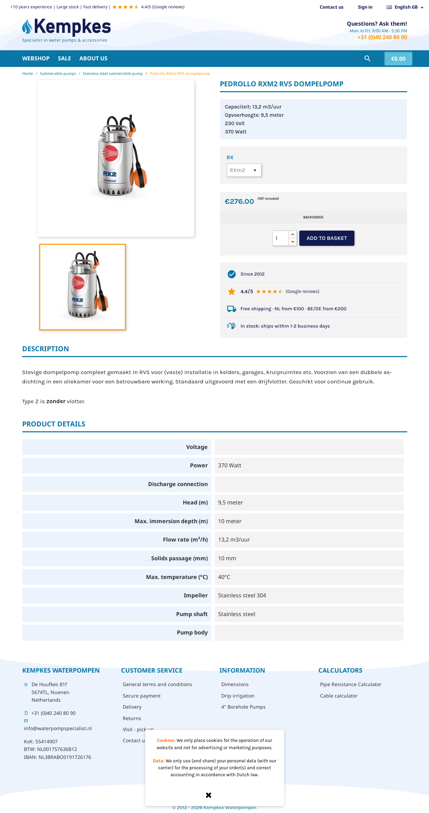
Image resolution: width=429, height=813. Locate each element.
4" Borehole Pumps (243, 706)
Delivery (132, 706)
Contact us (332, 7)
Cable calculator (339, 695)
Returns (132, 718)
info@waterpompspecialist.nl (58, 728)
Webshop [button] (36, 58)
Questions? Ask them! (377, 23)
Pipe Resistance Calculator (350, 684)
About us (93, 58)
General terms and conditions (157, 684)
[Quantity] (280, 238)
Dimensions (235, 684)
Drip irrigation (238, 695)
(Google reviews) (302, 291)
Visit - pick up (138, 729)
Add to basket (327, 238)
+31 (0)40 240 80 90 (382, 37)
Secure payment (142, 695)
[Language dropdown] (406, 7)
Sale (64, 58)
